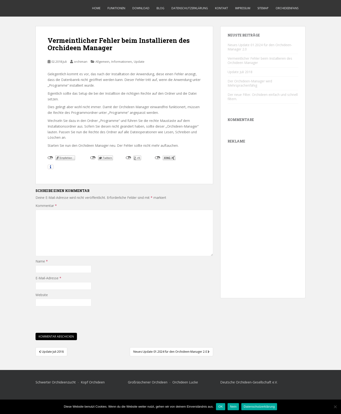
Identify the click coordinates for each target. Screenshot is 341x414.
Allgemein (102, 61)
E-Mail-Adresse (48, 278)
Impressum (242, 8)
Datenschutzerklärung (189, 8)
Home (96, 8)
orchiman (80, 61)
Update (139, 61)
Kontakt (221, 8)
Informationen (121, 61)
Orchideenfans (287, 8)
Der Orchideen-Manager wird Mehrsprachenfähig (250, 83)
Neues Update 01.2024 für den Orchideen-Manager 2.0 (260, 47)
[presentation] (72, 318)
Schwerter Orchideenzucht (56, 382)
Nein (233, 406)
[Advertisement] (263, 220)
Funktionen (116, 8)
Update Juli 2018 (240, 72)
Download (140, 8)
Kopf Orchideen (93, 382)
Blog (160, 8)
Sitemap (263, 8)
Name (42, 261)
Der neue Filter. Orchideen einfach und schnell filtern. (263, 96)
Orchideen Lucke (185, 382)
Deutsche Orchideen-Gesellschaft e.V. (249, 382)
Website (42, 295)
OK (220, 406)
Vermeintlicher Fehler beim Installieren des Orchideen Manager (260, 60)
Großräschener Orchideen (148, 382)
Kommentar (46, 205)
